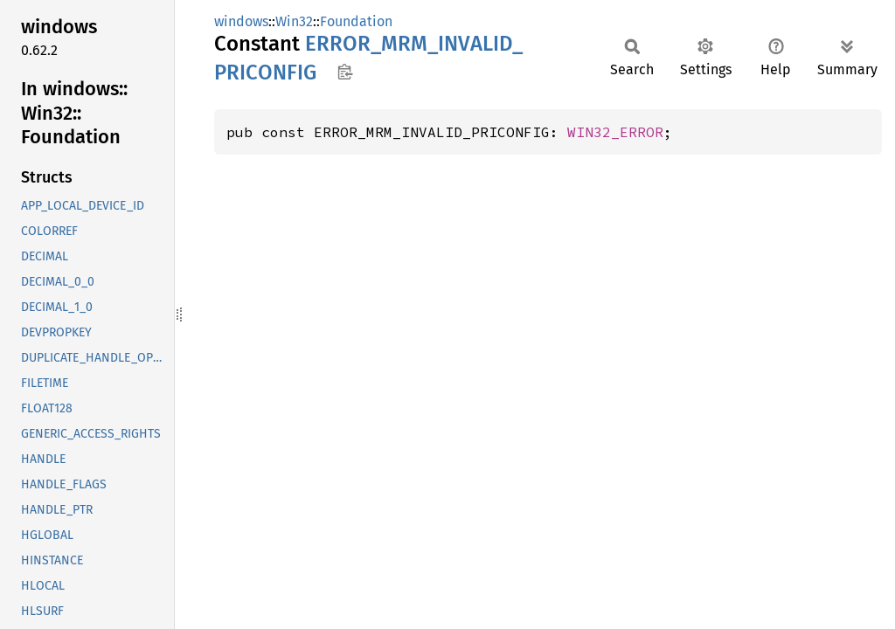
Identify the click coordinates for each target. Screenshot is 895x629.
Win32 (294, 21)
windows (241, 21)
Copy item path (344, 71)
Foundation (356, 21)
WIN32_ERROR (615, 132)
